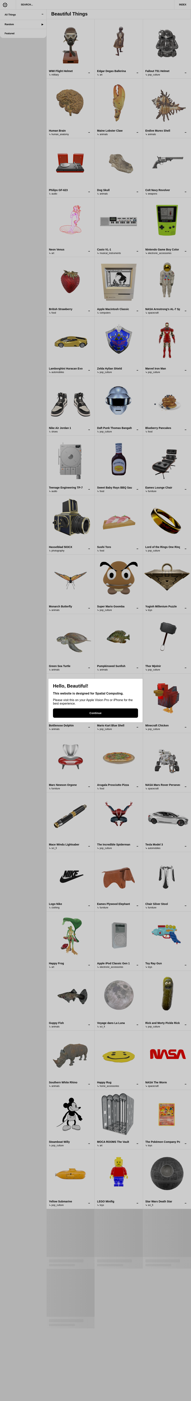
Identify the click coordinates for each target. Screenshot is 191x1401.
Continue (95, 713)
